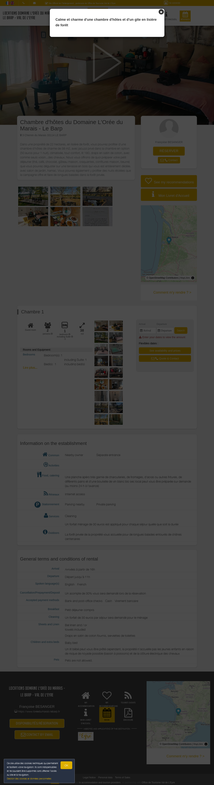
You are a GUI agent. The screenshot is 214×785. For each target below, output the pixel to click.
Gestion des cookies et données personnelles (29, 778)
